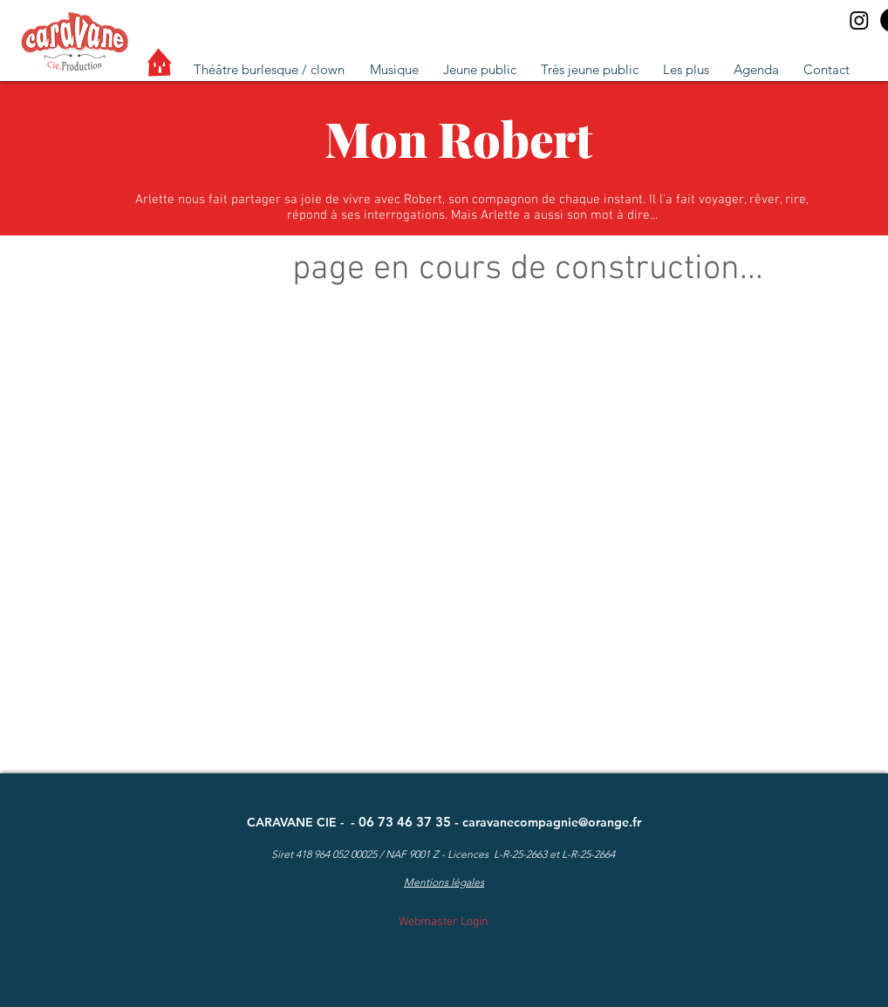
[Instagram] (859, 20)
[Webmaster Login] (443, 922)
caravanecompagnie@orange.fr (551, 822)
